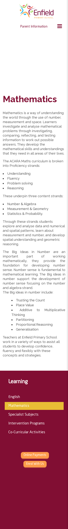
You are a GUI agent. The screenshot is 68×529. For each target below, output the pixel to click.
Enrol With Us (35, 463)
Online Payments (35, 455)
